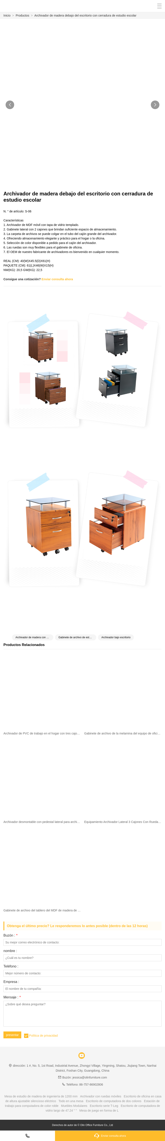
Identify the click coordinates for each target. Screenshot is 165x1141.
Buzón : (10, 935)
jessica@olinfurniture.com (89, 1077)
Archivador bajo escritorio (115, 637)
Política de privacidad (43, 1035)
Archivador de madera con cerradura (34, 637)
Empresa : (11, 982)
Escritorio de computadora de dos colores (113, 1101)
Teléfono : (10, 966)
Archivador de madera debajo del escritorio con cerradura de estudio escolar (85, 15)
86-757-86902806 (91, 1084)
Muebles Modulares (74, 1105)
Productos (22, 15)
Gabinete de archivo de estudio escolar (77, 637)
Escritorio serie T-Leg (104, 1105)
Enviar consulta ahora (57, 279)
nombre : (10, 951)
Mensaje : (12, 997)
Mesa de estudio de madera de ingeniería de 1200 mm (41, 1096)
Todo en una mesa (71, 1101)
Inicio (7, 15)
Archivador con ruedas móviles (100, 1096)
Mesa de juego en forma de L (99, 1110)
